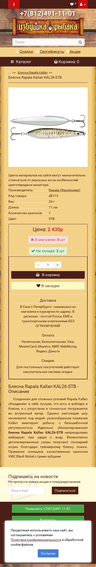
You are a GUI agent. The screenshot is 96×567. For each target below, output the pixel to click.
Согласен (48, 553)
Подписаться (65, 492)
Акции (73, 51)
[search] (44, 42)
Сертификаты (49, 51)
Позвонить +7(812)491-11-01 (47, 510)
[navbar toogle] (13, 4)
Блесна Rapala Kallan (33, 72)
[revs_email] (26, 492)
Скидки (24, 51)
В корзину (48, 275)
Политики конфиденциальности (36, 540)
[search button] (80, 42)
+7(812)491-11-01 (48, 13)
